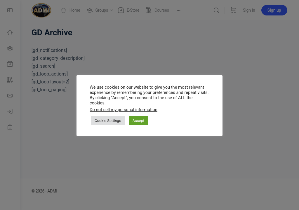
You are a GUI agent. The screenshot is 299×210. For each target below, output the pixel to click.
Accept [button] (139, 120)
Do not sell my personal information (123, 109)
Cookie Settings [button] (108, 120)
